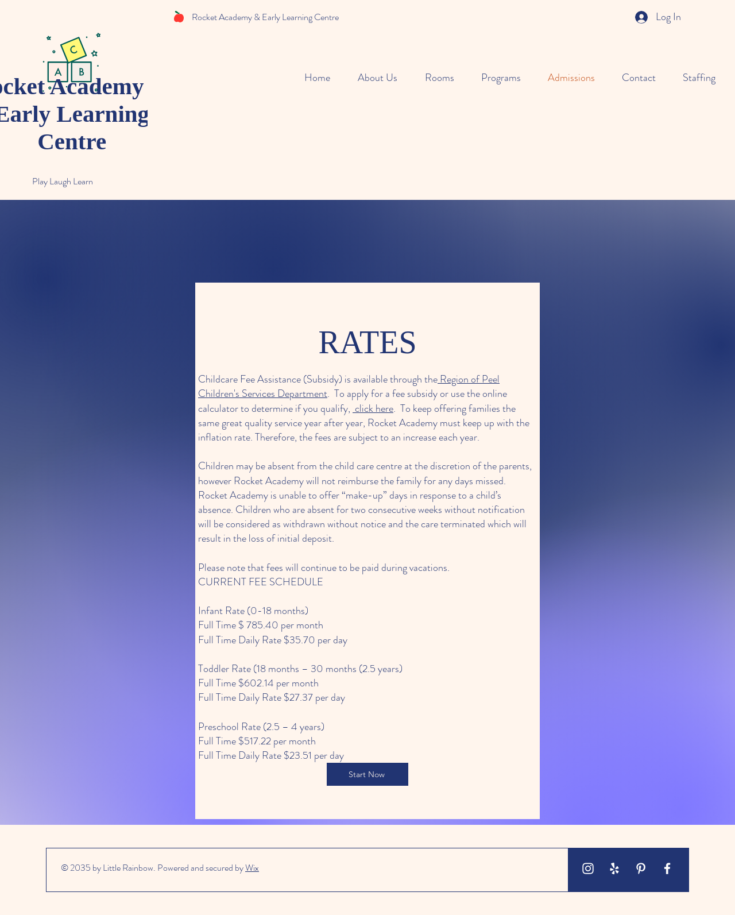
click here (373, 408)
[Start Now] (367, 774)
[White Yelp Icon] (614, 868)
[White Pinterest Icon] (640, 868)
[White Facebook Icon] (667, 868)
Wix (252, 867)
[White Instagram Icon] (588, 868)
